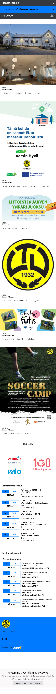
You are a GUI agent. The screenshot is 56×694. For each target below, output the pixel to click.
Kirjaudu (28, 16)
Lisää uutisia (28, 486)
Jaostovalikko (29, 3)
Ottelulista (7, 587)
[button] (4, 40)
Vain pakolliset (35, 683)
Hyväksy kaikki (20, 683)
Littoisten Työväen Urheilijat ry (29, 9)
